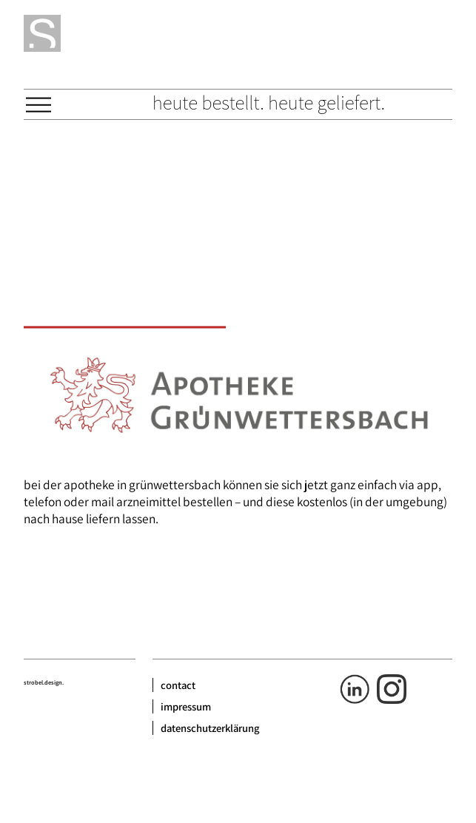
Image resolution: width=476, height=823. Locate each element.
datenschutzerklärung (210, 728)
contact (178, 685)
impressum (186, 706)
